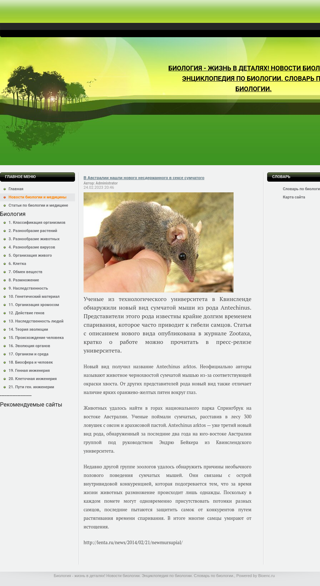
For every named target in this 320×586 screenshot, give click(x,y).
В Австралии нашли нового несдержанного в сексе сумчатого (144, 178)
